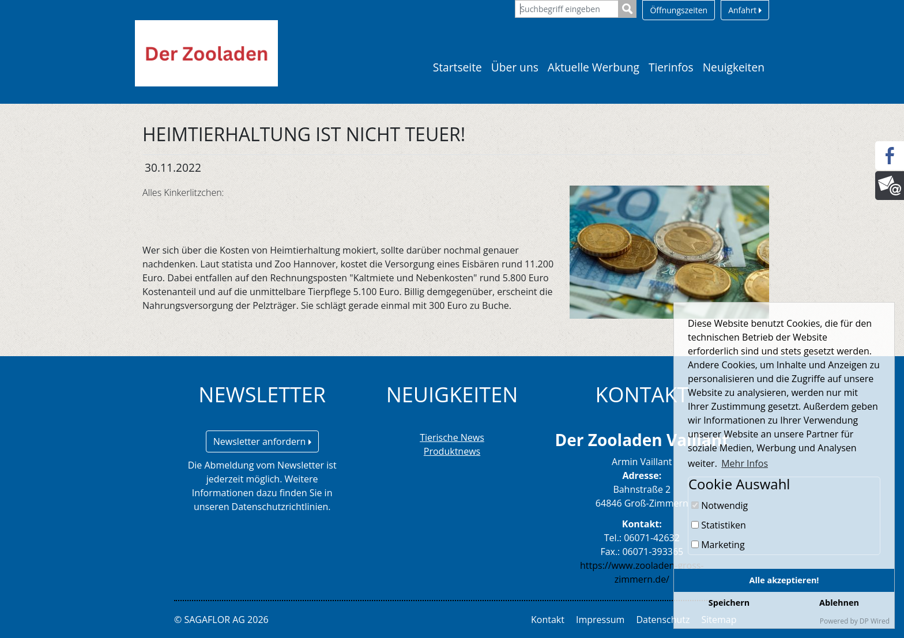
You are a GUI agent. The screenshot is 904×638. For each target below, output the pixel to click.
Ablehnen (839, 602)
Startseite (457, 67)
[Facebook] (889, 155)
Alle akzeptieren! (784, 580)
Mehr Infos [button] (744, 463)
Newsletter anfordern (262, 441)
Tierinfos (671, 67)
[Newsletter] (889, 185)
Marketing (718, 544)
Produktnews (452, 451)
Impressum (600, 619)
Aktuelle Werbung (593, 67)
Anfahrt (745, 10)
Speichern (729, 602)
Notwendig (719, 505)
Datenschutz (663, 619)
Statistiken (718, 525)
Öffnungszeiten (678, 10)
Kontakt (547, 619)
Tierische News (452, 437)
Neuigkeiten (733, 67)
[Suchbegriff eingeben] (567, 9)
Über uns (514, 67)
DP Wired (875, 621)
